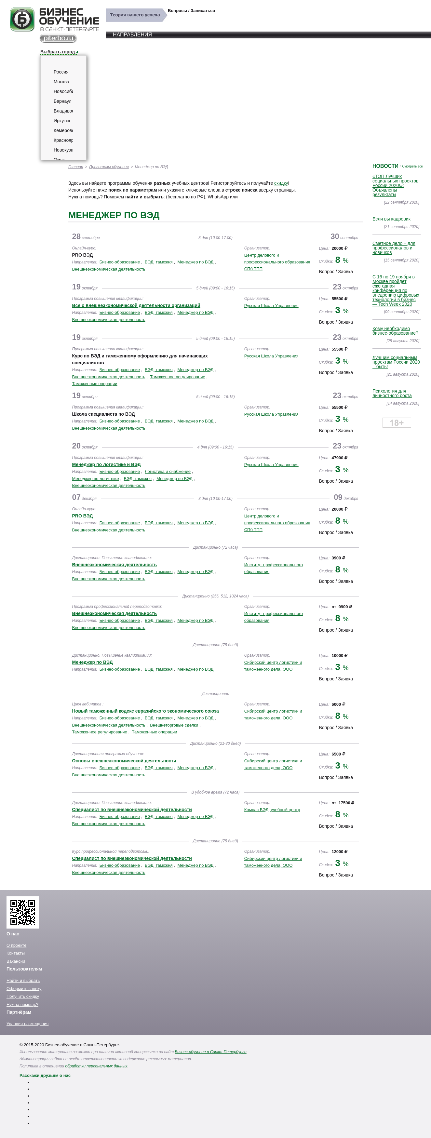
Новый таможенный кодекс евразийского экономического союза (145, 711)
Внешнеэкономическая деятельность (108, 269)
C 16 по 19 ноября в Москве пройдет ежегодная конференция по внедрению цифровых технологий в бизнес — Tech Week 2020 (395, 290)
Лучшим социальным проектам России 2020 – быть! (396, 362)
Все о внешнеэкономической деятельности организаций (136, 305)
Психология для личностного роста (392, 393)
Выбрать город (57, 51)
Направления (132, 34)
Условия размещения (27, 1023)
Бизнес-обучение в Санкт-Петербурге (211, 1052)
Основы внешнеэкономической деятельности (124, 760)
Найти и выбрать (23, 980)
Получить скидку (23, 996)
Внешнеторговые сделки (174, 725)
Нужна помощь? (22, 1004)
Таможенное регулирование (177, 376)
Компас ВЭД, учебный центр (272, 809)
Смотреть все (412, 166)
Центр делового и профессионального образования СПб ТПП (277, 262)
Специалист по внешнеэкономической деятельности (132, 809)
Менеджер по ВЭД (195, 262)
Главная (75, 167)
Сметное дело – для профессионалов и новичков (393, 248)
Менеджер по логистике (95, 478)
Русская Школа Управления (271, 305)
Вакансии (16, 961)
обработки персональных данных (96, 1066)
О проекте (16, 945)
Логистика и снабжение (168, 471)
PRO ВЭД (82, 515)
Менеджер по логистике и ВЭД (106, 464)
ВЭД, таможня (159, 262)
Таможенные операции (94, 383)
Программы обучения (109, 167)
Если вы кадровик (391, 218)
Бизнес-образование (120, 262)
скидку (281, 183)
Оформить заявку (24, 988)
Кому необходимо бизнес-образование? (395, 331)
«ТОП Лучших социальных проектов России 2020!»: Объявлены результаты (395, 185)
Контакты (16, 953)
